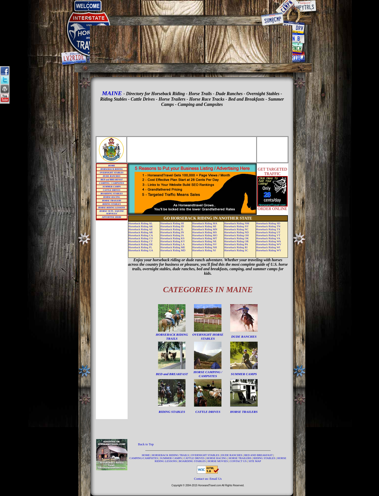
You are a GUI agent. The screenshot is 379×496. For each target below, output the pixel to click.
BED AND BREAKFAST (258, 455)
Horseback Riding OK (236, 238)
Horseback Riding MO (204, 235)
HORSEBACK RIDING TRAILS (172, 336)
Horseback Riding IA (172, 235)
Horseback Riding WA (268, 241)
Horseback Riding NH (204, 247)
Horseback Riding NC (236, 229)
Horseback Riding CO (141, 238)
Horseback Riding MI (204, 226)
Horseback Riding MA (204, 223)
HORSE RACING (111, 197)
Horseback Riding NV (204, 244)
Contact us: (201, 479)
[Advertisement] (191, 7)
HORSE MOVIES (218, 461)
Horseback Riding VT (268, 235)
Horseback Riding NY (236, 226)
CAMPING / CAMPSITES (111, 183)
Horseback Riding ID (172, 226)
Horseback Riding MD (172, 250)
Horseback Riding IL (172, 229)
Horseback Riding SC (236, 250)
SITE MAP (255, 461)
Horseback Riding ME (172, 247)
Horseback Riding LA (172, 244)
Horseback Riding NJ (204, 250)
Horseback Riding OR (236, 241)
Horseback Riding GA (141, 250)
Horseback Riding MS (204, 232)
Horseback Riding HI (172, 223)
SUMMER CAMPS (112, 186)
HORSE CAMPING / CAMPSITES (207, 374)
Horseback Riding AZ (141, 229)
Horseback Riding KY (172, 241)
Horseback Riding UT (268, 232)
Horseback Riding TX (268, 229)
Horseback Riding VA (268, 238)
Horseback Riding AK (141, 226)
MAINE (112, 93)
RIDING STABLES (111, 204)
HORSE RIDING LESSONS (111, 207)
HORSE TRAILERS (111, 200)
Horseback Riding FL (140, 247)
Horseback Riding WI (268, 247)
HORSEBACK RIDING (111, 169)
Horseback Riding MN (204, 229)
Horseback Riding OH (236, 235)
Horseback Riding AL (141, 223)
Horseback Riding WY (268, 250)
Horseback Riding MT (204, 238)
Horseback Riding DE (141, 244)
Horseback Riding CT (141, 241)
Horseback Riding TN (268, 226)
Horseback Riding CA (141, 235)
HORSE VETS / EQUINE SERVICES (111, 212)
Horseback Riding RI (235, 247)
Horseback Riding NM (236, 223)
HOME (111, 165)
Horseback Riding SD (268, 223)
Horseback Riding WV (268, 244)
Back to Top (146, 444)
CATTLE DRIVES (111, 190)
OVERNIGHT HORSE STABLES (207, 336)
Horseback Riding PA (236, 244)
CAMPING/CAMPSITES (144, 458)
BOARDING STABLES (112, 193)
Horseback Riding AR (141, 232)
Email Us (215, 479)
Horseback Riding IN (172, 232)
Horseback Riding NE (204, 241)
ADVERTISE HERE (111, 217)
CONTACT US (238, 461)
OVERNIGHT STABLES (111, 172)
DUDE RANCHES (111, 176)
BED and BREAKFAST (112, 179)
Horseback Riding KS (172, 238)
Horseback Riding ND (236, 232)
